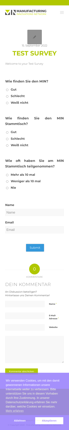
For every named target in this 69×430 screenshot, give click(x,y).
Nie (13, 187)
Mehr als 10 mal (23, 174)
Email (9, 222)
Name (9, 205)
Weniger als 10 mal (26, 181)
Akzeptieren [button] (49, 420)
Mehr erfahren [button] (15, 410)
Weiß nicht (19, 102)
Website (53, 327)
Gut (13, 89)
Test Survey (35, 53)
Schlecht (18, 96)
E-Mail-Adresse (54, 317)
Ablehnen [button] (20, 420)
